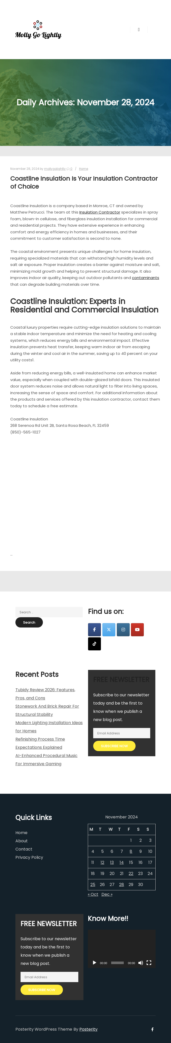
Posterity (88, 1029)
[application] (122, 949)
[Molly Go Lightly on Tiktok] (94, 643)
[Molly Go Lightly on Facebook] (94, 629)
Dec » (106, 894)
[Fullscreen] (148, 962)
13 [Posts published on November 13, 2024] (112, 862)
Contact (23, 849)
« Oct (93, 894)
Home (83, 169)
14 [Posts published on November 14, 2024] (122, 862)
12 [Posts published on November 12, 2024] (102, 862)
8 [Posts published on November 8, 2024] (131, 851)
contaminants (145, 277)
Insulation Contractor (99, 212)
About (21, 841)
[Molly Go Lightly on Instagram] (123, 629)
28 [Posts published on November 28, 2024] (121, 885)
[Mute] (140, 962)
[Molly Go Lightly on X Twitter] (108, 629)
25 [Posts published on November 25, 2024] (92, 885)
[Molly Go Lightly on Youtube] (137, 629)
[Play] (94, 962)
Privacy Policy (29, 857)
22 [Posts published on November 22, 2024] (131, 873)
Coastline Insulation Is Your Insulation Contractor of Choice (84, 182)
